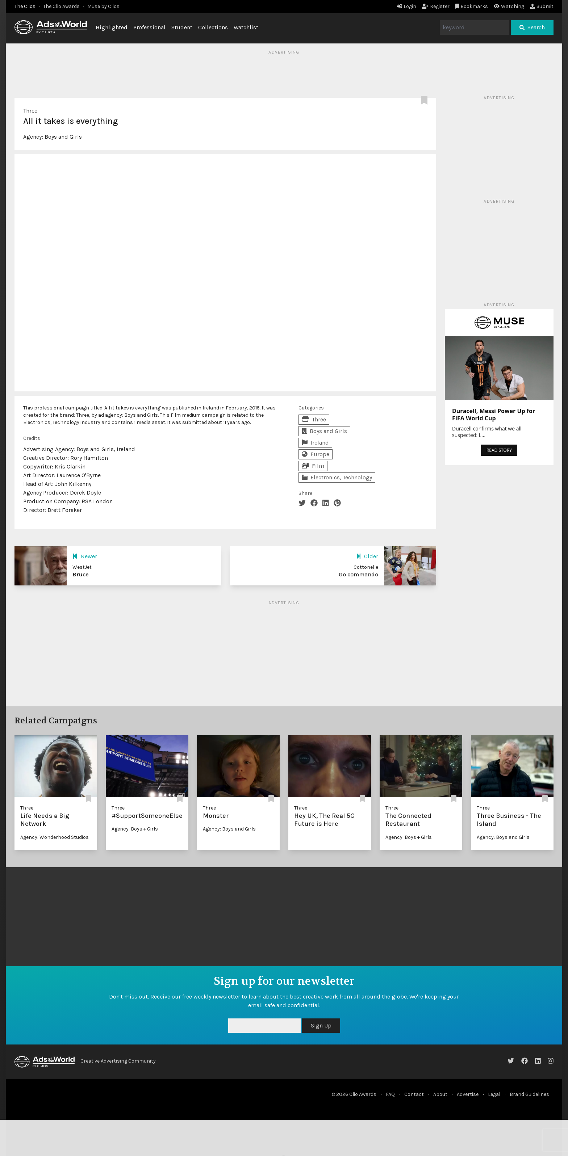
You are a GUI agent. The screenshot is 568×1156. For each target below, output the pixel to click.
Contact (414, 1094)
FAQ (390, 1094)
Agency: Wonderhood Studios (54, 837)
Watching (509, 6)
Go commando (358, 574)
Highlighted (112, 27)
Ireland (315, 442)
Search (532, 27)
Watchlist (246, 27)
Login (406, 6)
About (440, 1094)
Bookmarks (471, 6)
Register (436, 6)
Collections (213, 27)
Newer (84, 556)
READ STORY (499, 450)
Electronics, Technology (337, 477)
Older (367, 556)
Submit (542, 6)
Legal (494, 1094)
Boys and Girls (63, 136)
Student (181, 27)
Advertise (468, 1094)
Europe (315, 454)
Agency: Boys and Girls (229, 829)
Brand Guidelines (529, 1094)
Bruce (80, 574)
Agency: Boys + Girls (135, 829)
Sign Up (321, 1025)
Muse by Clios (103, 6)
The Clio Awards (61, 6)
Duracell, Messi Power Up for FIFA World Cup (493, 414)
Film (313, 465)
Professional (149, 27)
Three (30, 110)
